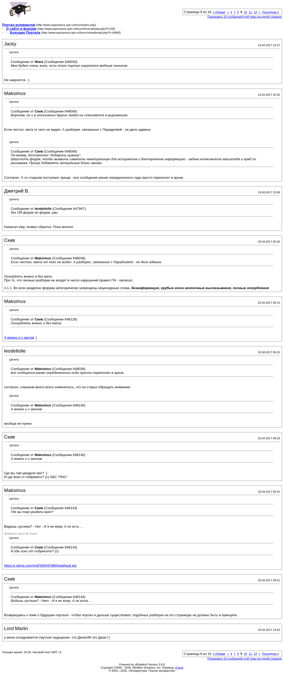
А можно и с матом (19, 337)
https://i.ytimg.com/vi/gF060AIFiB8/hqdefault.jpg (40, 565)
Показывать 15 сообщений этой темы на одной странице (244, 16)
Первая (219, 12)
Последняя (270, 12)
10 (245, 12)
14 (255, 12)
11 (250, 12)
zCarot (179, 667)
